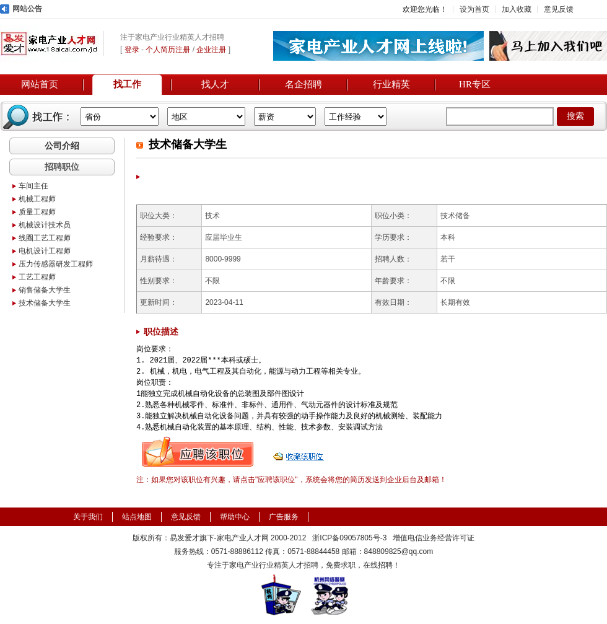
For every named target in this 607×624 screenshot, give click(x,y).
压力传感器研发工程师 (56, 264)
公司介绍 (62, 146)
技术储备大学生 (45, 303)
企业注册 (211, 49)
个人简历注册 (168, 49)
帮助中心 (235, 516)
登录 (131, 49)
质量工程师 (37, 212)
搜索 (575, 116)
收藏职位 (299, 451)
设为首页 (474, 9)
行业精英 (391, 84)
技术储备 (455, 215)
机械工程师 (37, 199)
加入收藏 (516, 9)
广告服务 (284, 516)
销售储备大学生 (45, 290)
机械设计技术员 (45, 225)
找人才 (215, 84)
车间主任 (33, 186)
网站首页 (39, 84)
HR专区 (475, 84)
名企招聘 (303, 84)
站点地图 (137, 516)
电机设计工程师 (45, 251)
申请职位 (197, 451)
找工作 (127, 84)
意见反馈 (559, 9)
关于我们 (88, 516)
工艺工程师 (37, 277)
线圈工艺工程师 (45, 238)
